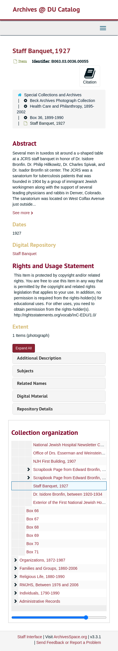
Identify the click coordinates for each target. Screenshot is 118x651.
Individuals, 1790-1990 (40, 593)
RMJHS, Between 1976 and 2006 (49, 585)
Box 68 (32, 527)
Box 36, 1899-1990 (46, 117)
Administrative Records (39, 601)
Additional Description (39, 358)
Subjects (25, 371)
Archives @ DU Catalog (46, 9)
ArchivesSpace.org (70, 637)
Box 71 (32, 552)
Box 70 (32, 543)
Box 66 (32, 510)
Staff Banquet (24, 253)
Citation (89, 75)
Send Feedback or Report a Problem (68, 642)
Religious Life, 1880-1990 (42, 576)
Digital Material (32, 396)
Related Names (32, 383)
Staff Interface (29, 637)
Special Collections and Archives (52, 95)
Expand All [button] (24, 348)
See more (22, 212)
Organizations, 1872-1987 (42, 560)
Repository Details (35, 409)
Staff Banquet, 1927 (50, 486)
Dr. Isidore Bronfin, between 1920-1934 (67, 494)
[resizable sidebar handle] (59, 617)
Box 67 (32, 519)
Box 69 (32, 535)
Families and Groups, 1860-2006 (48, 568)
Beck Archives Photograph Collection (62, 100)
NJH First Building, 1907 (54, 461)
